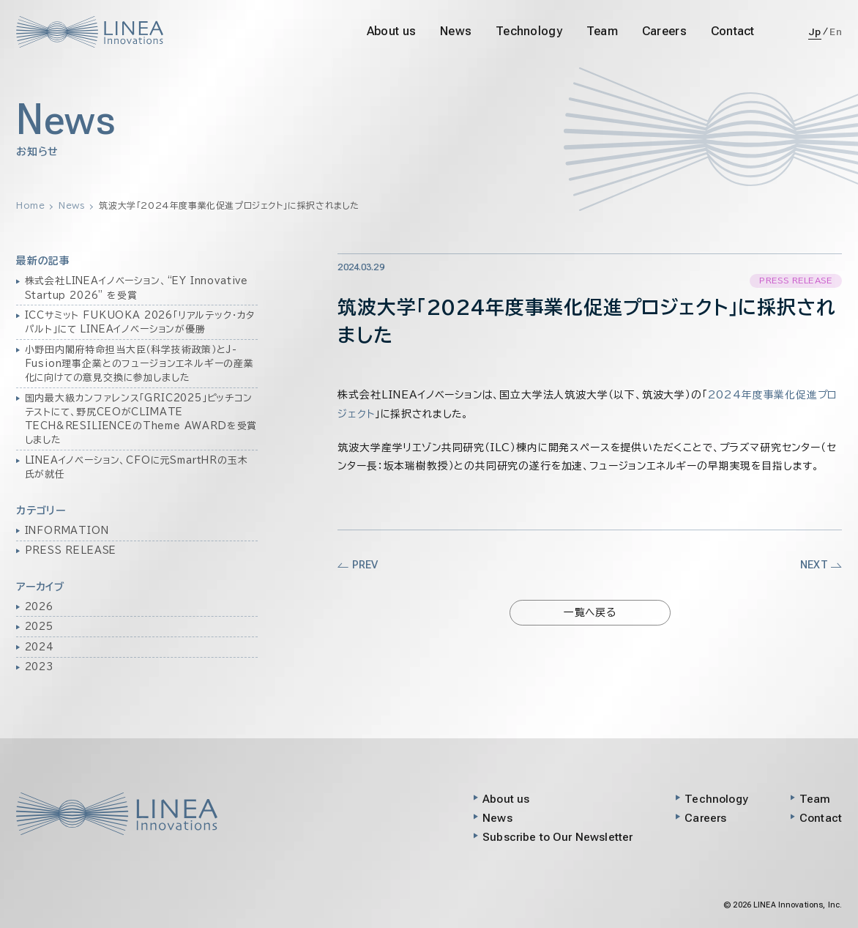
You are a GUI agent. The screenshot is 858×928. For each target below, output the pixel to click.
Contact (733, 31)
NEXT (821, 564)
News (455, 31)
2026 (39, 607)
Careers (664, 31)
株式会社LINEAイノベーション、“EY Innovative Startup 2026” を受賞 (137, 288)
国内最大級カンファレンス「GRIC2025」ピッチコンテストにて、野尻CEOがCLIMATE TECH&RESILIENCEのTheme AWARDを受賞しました (141, 419)
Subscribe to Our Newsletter (557, 837)
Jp (814, 31)
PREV (357, 564)
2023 (39, 667)
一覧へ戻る (590, 612)
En (835, 31)
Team (602, 31)
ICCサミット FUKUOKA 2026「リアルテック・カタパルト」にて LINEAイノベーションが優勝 (140, 322)
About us (391, 31)
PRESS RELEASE (71, 550)
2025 (39, 626)
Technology (529, 31)
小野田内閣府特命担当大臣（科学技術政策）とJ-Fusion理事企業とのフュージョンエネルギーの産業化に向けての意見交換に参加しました (139, 363)
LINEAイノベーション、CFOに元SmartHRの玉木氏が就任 (136, 467)
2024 (39, 647)
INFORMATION (67, 530)
